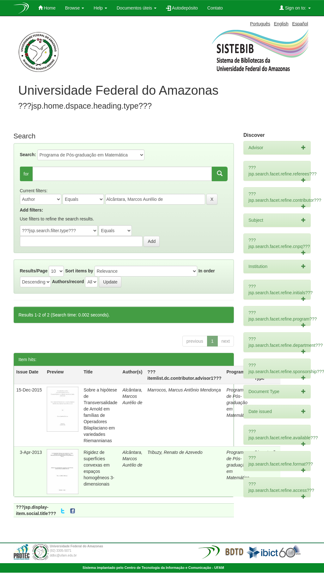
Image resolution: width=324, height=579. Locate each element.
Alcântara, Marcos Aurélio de (132, 396)
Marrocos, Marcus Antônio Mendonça (184, 389)
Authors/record (68, 281)
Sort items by (79, 270)
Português (260, 23)
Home (47, 7)
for (26, 173)
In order (207, 270)
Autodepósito (182, 8)
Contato (215, 7)
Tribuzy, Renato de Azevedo (174, 452)
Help (100, 7)
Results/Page (34, 270)
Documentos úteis (136, 7)
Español (300, 23)
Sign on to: (295, 7)
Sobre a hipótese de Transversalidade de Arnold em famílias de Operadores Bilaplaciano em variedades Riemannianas (100, 415)
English (281, 23)
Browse (74, 7)
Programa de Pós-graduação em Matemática (238, 402)
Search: (28, 154)
